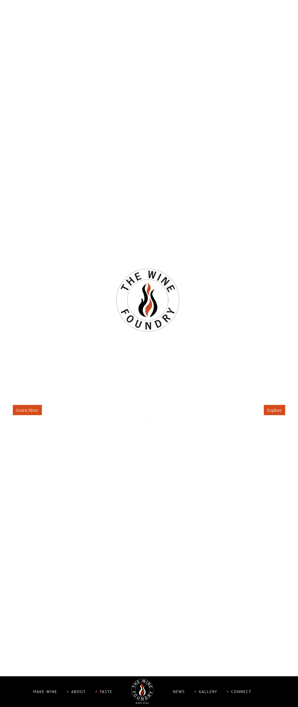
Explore (274, 410)
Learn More (27, 410)
